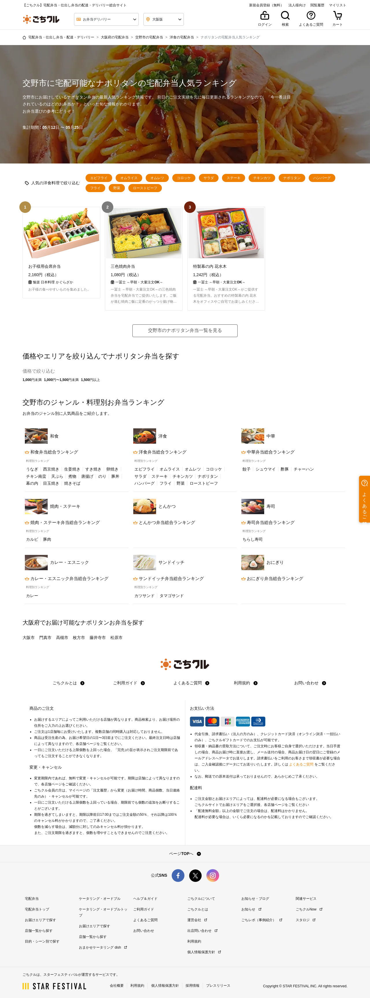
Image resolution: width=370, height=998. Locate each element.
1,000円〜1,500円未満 (61, 379)
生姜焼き (72, 468)
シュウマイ (266, 468)
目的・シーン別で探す (42, 941)
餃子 (247, 468)
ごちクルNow (309, 909)
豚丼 (115, 475)
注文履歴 (100, 790)
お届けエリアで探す (40, 919)
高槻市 (62, 637)
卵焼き (112, 468)
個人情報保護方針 (204, 951)
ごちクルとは (68, 682)
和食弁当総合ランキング (51, 451)
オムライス (129, 178)
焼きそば (72, 482)
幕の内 (32, 482)
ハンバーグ (322, 178)
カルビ (32, 538)
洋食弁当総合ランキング (159, 451)
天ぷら (57, 475)
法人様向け (297, 5)
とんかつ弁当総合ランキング (164, 521)
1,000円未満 (32, 379)
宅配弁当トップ (37, 909)
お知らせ (251, 909)
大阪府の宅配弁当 (115, 37)
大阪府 (31, 622)
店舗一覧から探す (39, 930)
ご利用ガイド (129, 682)
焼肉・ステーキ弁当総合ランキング (62, 521)
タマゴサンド (172, 595)
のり (102, 475)
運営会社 (197, 919)
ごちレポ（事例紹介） (261, 919)
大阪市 (29, 637)
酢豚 (285, 468)
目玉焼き (51, 482)
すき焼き (93, 468)
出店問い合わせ (202, 930)
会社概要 (117, 985)
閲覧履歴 (317, 5)
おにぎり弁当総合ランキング (272, 577)
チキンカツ (262, 178)
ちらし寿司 (253, 538)
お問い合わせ (310, 682)
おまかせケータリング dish (103, 947)
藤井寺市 (98, 637)
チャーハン (304, 468)
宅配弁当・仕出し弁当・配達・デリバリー (61, 37)
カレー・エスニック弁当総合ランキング (66, 577)
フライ (95, 188)
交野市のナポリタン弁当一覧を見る (185, 329)
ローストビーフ (145, 188)
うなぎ (32, 468)
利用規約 (246, 682)
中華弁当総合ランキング (268, 451)
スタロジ (305, 919)
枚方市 (79, 637)
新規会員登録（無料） (266, 5)
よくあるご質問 (191, 682)
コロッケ (184, 178)
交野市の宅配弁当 (149, 37)
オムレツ (157, 178)
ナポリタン (292, 178)
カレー (32, 595)
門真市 (45, 637)
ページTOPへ (185, 853)
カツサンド (144, 595)
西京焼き (51, 468)
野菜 (116, 188)
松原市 (116, 637)
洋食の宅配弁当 (182, 37)
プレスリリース (218, 985)
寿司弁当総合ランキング (268, 521)
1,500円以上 (90, 379)
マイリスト (337, 5)
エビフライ (99, 178)
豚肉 (47, 538)
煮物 (72, 475)
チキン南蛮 (36, 475)
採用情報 (192, 985)
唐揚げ (87, 475)
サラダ (209, 178)
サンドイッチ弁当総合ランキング (168, 577)
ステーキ (233, 178)
